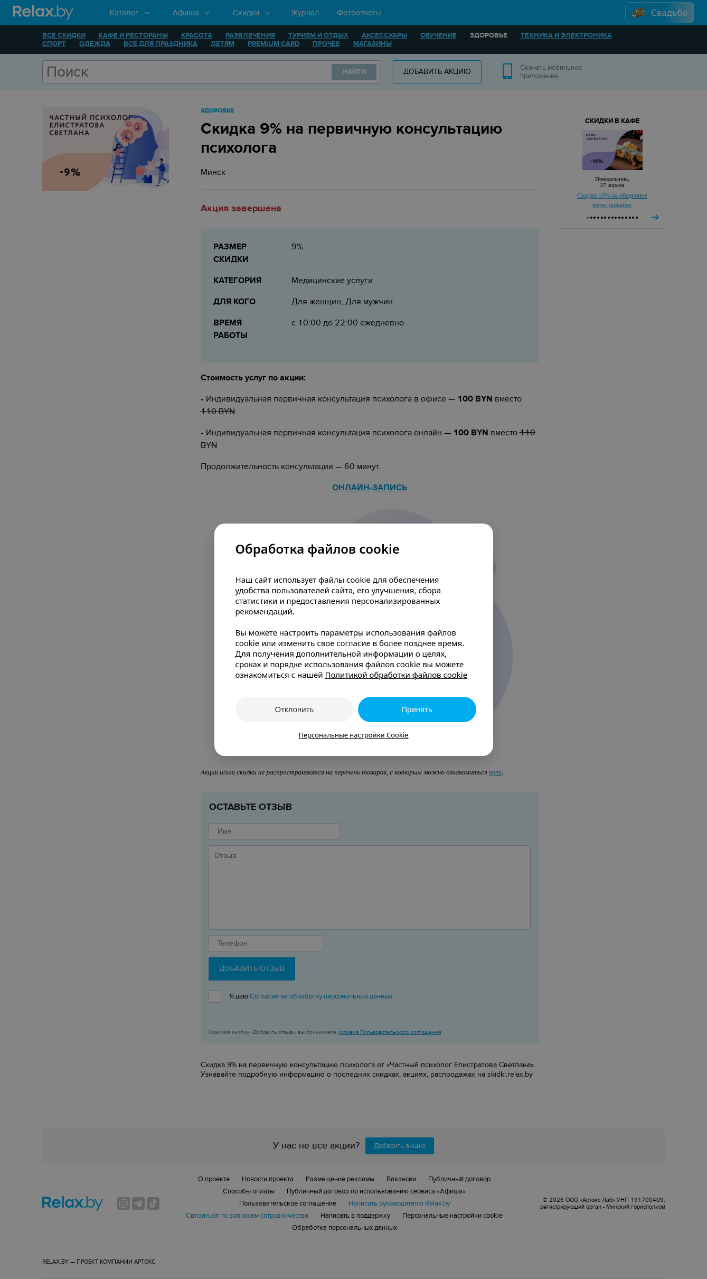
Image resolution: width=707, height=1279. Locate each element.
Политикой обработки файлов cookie (396, 674)
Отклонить (294, 709)
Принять (416, 709)
